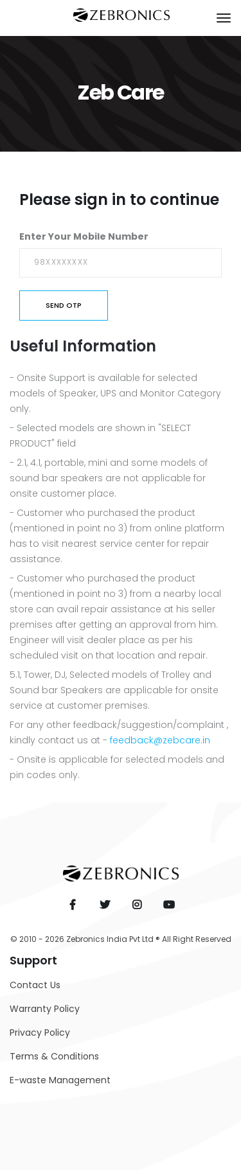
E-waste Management (60, 1080)
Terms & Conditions (54, 1056)
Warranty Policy (45, 1008)
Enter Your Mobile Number (83, 236)
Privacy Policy (40, 1032)
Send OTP (64, 305)
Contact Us (35, 985)
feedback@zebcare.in (160, 740)
